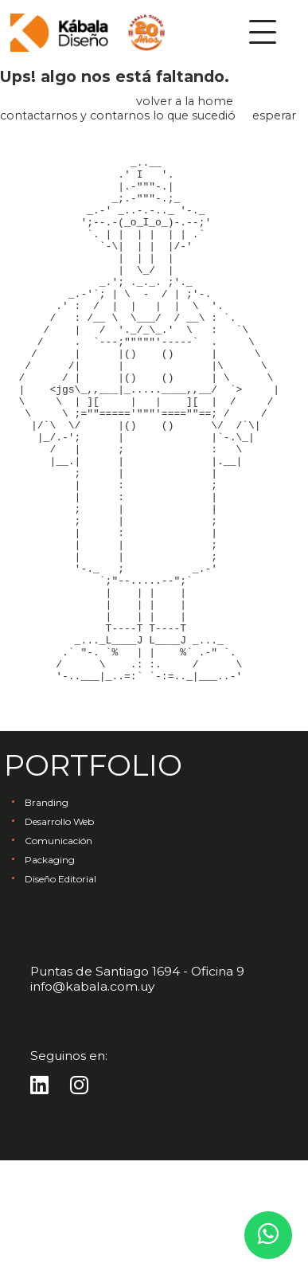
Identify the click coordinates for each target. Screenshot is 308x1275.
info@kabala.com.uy (92, 1101)
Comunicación (58, 955)
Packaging (50, 974)
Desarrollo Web (59, 936)
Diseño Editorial (60, 993)
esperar (274, 115)
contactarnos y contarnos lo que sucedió (118, 115)
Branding (46, 917)
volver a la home (184, 101)
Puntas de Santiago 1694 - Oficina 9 (137, 1085)
